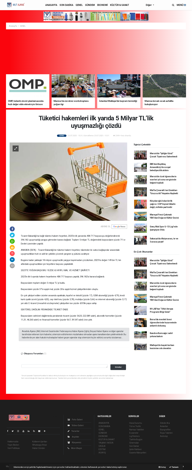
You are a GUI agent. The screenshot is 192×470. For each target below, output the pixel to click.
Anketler (164, 426)
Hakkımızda (13, 441)
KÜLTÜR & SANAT (119, 5)
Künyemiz (74, 442)
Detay (162, 467)
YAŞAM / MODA (106, 443)
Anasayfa (13, 26)
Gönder (118, 367)
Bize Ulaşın (75, 448)
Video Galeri (76, 425)
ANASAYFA (51, 5)
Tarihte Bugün (135, 439)
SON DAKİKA (66, 5)
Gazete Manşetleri (137, 452)
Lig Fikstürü (134, 436)
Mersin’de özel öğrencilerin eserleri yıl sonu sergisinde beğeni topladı (163, 179)
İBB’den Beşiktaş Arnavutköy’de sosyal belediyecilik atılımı (160, 167)
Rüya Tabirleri (166, 433)
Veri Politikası (14, 448)
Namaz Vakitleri (136, 429)
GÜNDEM (90, 5)
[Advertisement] (96, 52)
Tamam (173, 467)
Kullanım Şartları (39, 441)
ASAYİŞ (102, 452)
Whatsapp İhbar (39, 445)
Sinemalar (134, 443)
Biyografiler (165, 429)
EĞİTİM (102, 449)
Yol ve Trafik (135, 426)
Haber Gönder (38, 448)
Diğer (149, 5)
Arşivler (73, 437)
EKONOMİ (102, 5)
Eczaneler (133, 433)
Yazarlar (74, 431)
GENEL (79, 5)
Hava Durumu (135, 423)
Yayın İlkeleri (13, 445)
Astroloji (164, 436)
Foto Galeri (75, 419)
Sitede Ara (165, 423)
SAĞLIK (102, 446)
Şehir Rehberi (135, 449)
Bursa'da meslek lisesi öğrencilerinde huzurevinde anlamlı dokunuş (163, 322)
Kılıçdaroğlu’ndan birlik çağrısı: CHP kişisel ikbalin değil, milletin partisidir (163, 204)
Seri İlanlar (134, 446)
